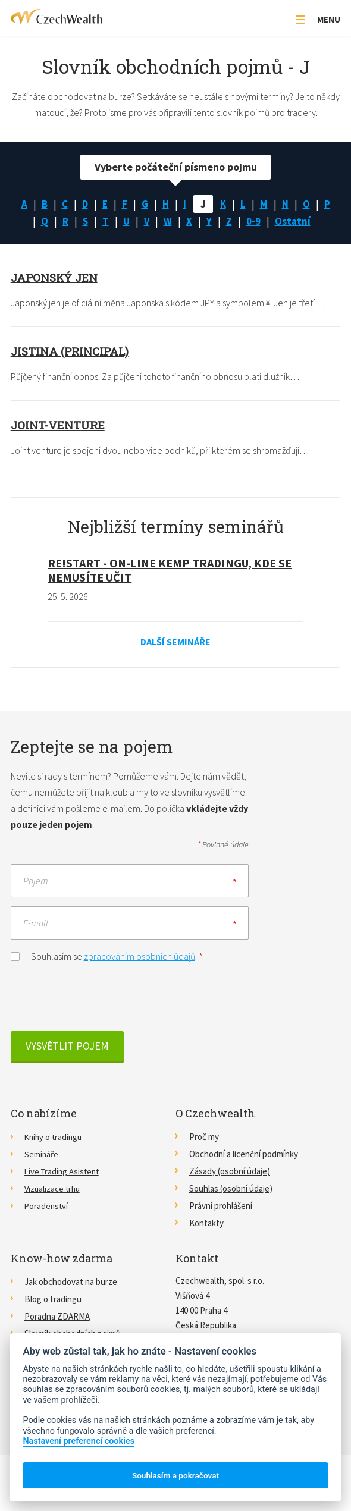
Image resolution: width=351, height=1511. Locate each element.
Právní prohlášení (220, 1206)
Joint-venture (60, 425)
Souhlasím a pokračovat (175, 1475)
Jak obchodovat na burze (70, 1282)
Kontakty (206, 1223)
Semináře (41, 1154)
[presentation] (101, 997)
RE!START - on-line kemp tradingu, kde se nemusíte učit (170, 570)
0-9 (254, 221)
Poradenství (47, 1206)
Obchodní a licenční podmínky (243, 1154)
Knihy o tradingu (54, 1137)
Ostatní (295, 221)
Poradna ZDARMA (57, 1316)
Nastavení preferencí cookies (78, 1441)
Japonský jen (57, 278)
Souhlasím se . (107, 956)
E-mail (35, 923)
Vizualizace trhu (53, 1189)
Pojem (35, 881)
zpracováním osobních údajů (139, 957)
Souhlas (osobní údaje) (230, 1189)
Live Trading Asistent (63, 1171)
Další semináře (175, 642)
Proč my (204, 1137)
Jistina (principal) (73, 352)
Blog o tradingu (53, 1299)
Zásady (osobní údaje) (229, 1171)
